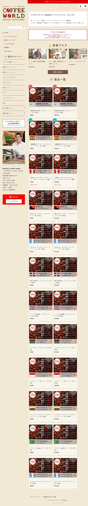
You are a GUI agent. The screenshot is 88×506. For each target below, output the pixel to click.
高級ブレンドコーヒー (9, 72)
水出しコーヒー (7, 87)
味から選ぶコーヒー (8, 108)
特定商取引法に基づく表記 (49, 497)
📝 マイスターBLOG (8, 44)
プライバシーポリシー (35, 497)
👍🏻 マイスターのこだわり (10, 36)
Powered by (58, 503)
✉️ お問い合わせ (7, 51)
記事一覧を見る (58, 72)
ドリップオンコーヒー (9, 98)
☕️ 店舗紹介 (6, 47)
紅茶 (4, 103)
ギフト (4, 93)
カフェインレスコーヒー (9, 77)
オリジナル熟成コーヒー (9, 62)
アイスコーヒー (7, 82)
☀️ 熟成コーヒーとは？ (9, 40)
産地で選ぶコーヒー (8, 113)
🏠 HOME (5, 32)
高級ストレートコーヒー (9, 67)
